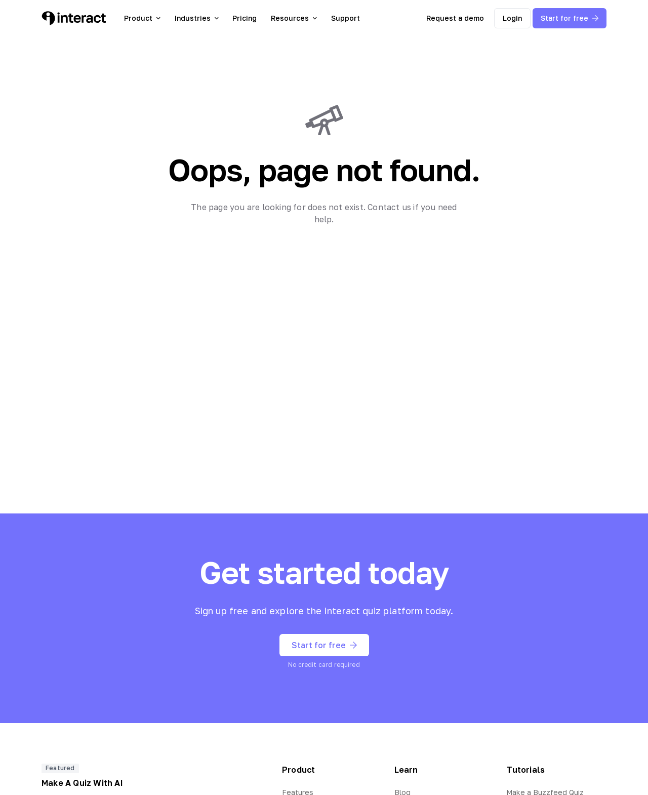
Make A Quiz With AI (82, 783)
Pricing (244, 18)
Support (345, 18)
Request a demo (455, 18)
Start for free (569, 18)
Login (512, 18)
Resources (294, 18)
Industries (197, 18)
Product (142, 18)
